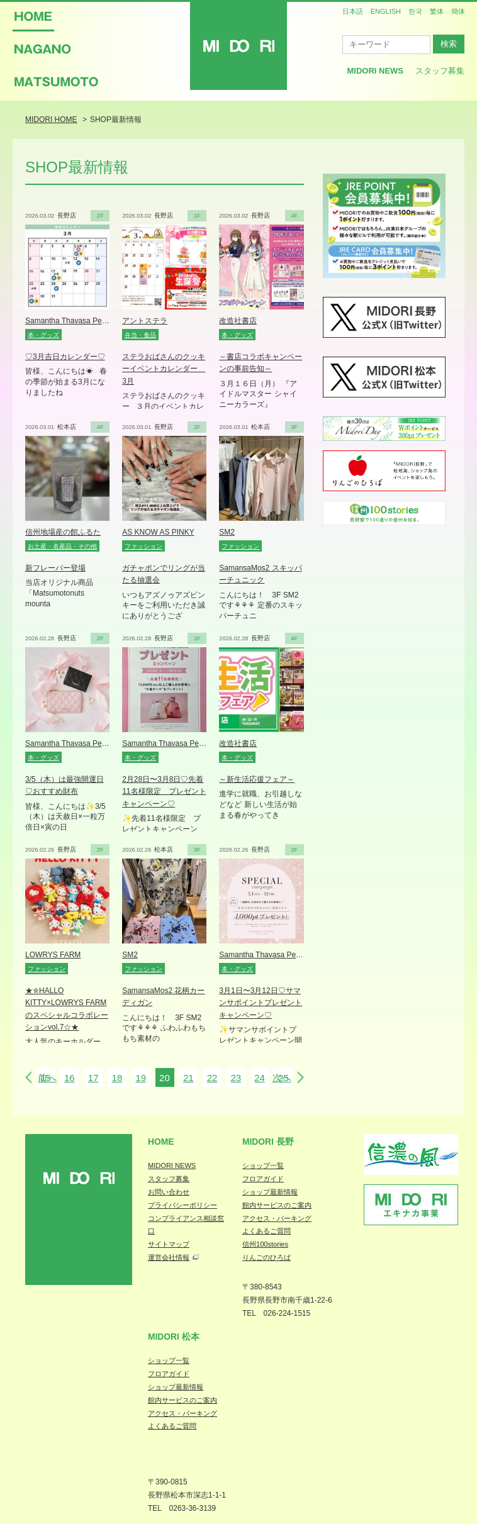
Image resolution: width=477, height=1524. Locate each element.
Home (161, 1142)
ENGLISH (386, 11)
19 (140, 1077)
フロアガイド (263, 1178)
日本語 (352, 11)
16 (69, 1077)
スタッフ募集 (439, 70)
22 (212, 1077)
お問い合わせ (168, 1192)
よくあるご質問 (266, 1231)
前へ (47, 1077)
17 (93, 1077)
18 (117, 1077)
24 (259, 1077)
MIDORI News (375, 70)
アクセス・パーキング (276, 1218)
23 (235, 1077)
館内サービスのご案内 (276, 1205)
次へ (281, 1077)
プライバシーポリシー (182, 1205)
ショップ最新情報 (270, 1192)
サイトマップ (168, 1244)
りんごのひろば (266, 1257)
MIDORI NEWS (172, 1165)
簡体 (458, 11)
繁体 (437, 11)
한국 (415, 11)
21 (188, 1077)
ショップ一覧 (263, 1165)
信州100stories (265, 1244)
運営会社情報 (168, 1257)
